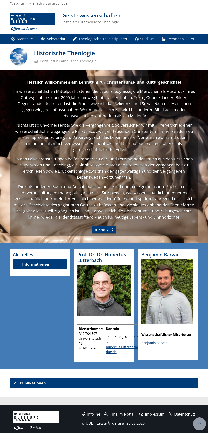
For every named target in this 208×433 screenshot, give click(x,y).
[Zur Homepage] (32, 22)
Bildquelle (102, 230)
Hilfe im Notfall (119, 414)
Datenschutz (181, 414)
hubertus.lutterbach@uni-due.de (126, 349)
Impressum (152, 414)
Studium (145, 38)
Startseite (22, 38)
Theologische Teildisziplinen (100, 38)
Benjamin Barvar (154, 343)
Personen (173, 38)
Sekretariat (53, 38)
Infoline (91, 414)
